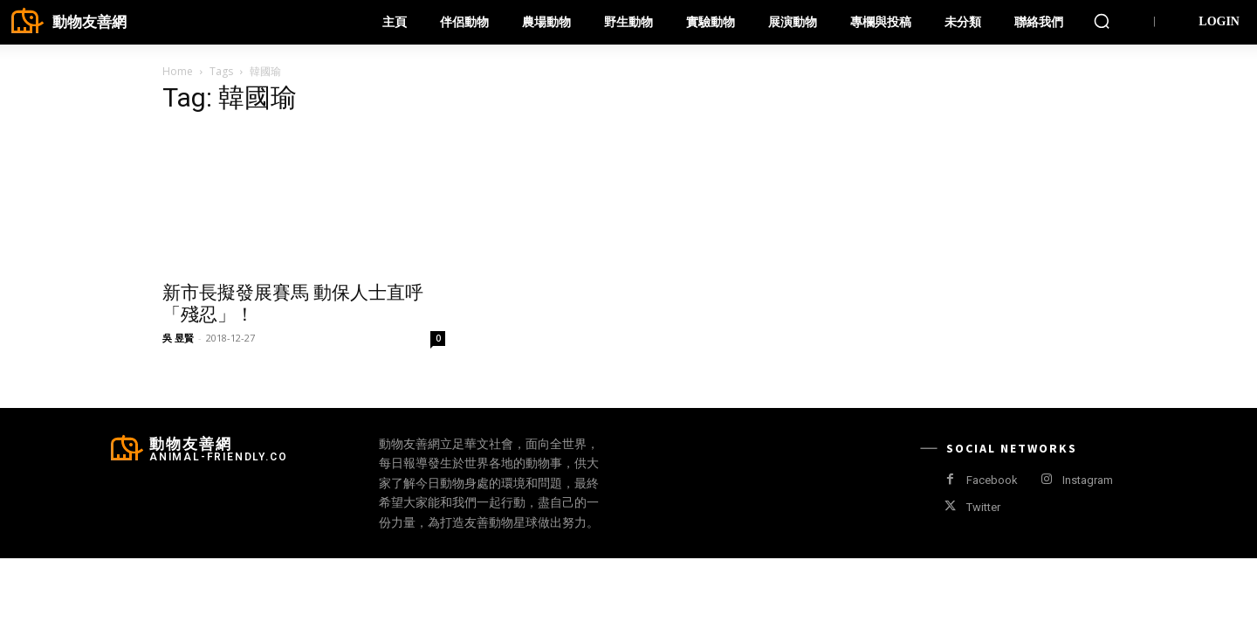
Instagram (1087, 480)
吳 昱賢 (178, 337)
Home (177, 71)
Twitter (983, 507)
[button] (1101, 21)
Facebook (992, 480)
